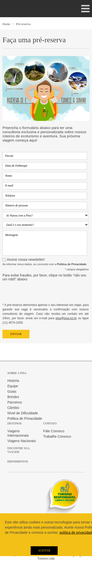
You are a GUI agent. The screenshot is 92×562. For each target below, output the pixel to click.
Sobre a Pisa (16, 373)
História (13, 381)
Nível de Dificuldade (22, 413)
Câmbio (13, 408)
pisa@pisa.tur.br (66, 318)
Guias (11, 391)
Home (6, 24)
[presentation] (39, 293)
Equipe (12, 386)
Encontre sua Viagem (18, 450)
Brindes (13, 397)
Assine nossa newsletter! (26, 259)
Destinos (14, 423)
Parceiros (14, 402)
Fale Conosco (53, 431)
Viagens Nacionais (21, 441)
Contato (50, 423)
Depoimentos (17, 461)
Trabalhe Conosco (57, 436)
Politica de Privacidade (24, 418)
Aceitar (44, 550)
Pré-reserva (23, 24)
